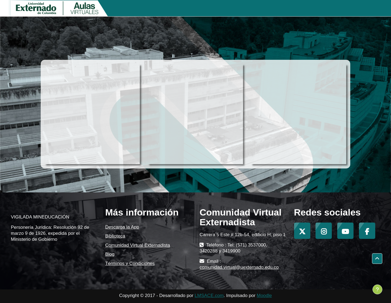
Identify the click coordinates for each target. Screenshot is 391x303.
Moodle (264, 295)
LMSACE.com (209, 295)
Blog (110, 254)
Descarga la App (122, 227)
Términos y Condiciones (130, 263)
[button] (377, 258)
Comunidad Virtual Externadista (137, 245)
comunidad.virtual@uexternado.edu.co (239, 267)
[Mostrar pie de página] (377, 289)
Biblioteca (115, 236)
